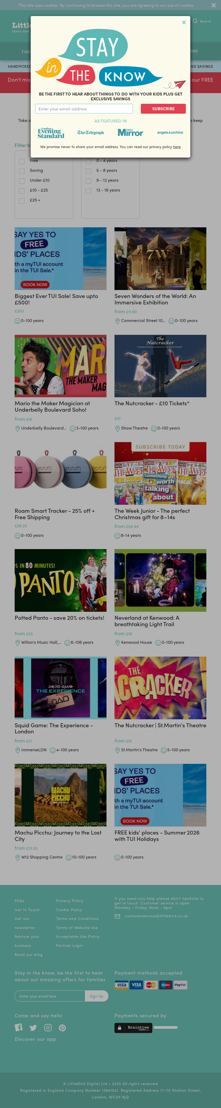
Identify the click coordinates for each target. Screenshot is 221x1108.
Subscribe (163, 108)
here (177, 146)
